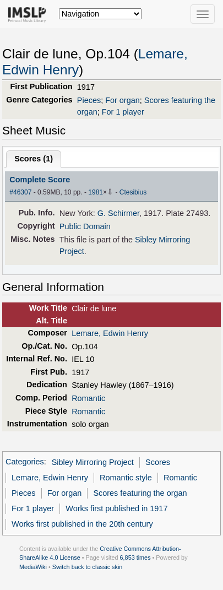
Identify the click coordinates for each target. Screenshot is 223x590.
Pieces (89, 100)
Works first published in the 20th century (82, 523)
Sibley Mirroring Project (93, 462)
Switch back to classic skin (87, 567)
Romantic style (126, 477)
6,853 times (135, 557)
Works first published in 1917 (116, 508)
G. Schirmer (118, 213)
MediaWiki (33, 567)
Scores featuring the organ (140, 493)
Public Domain (85, 226)
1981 (95, 192)
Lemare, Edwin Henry (110, 333)
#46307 (20, 192)
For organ (122, 100)
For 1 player (123, 111)
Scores (157, 462)
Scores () (33, 158)
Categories (25, 462)
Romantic (88, 398)
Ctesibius (132, 192)
